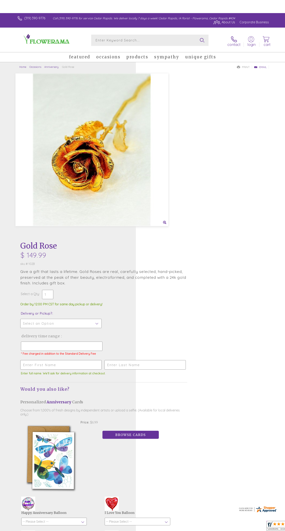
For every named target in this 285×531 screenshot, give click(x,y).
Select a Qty (152, 130)
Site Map (258, 527)
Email (260, 65)
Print (243, 65)
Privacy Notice (204, 527)
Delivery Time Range (163, 171)
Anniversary (51, 65)
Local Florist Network (233, 527)
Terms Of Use (181, 527)
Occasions (35, 65)
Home (22, 65)
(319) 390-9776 (34, 18)
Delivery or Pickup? (159, 149)
